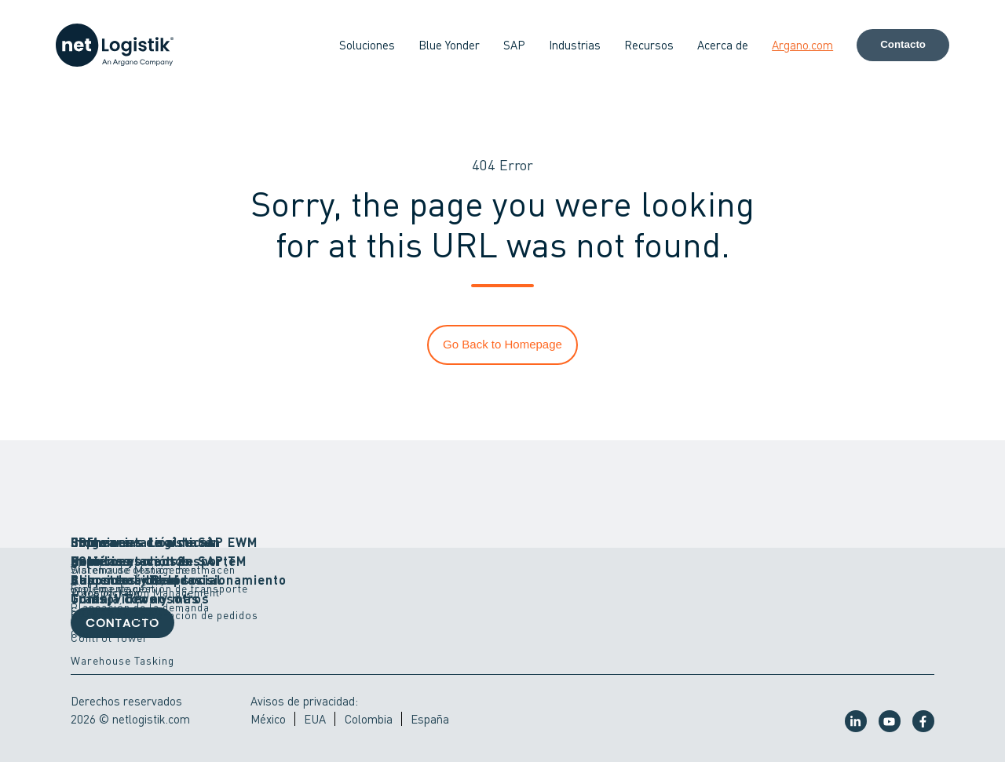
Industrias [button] (575, 45)
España (430, 719)
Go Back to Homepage (502, 344)
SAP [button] (514, 45)
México (268, 719)
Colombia (369, 719)
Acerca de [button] (722, 45)
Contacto (903, 44)
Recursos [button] (649, 45)
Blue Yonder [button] (449, 45)
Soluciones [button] (367, 45)
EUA (315, 719)
